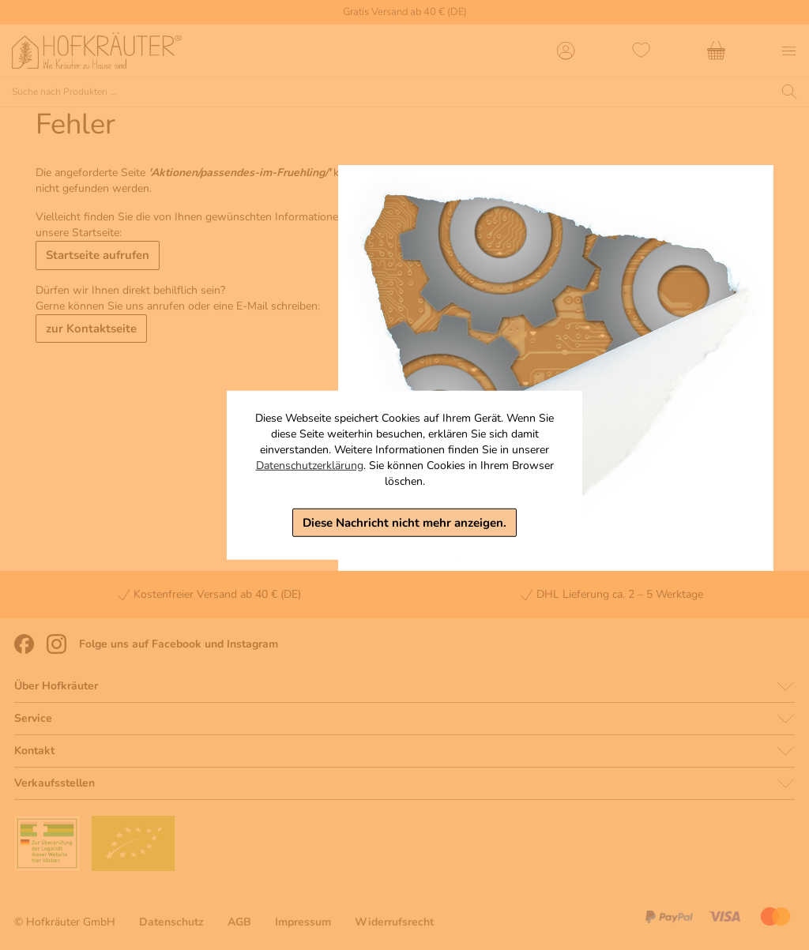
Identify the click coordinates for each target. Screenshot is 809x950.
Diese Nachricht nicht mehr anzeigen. (404, 522)
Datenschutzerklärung (309, 464)
